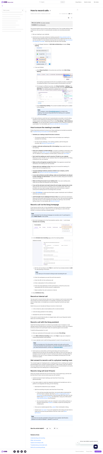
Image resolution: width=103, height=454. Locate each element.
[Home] (2, 5)
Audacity (50, 402)
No (56, 428)
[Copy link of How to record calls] (50, 11)
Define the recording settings (38, 447)
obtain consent (46, 152)
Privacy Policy (89, 451)
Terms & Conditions (79, 451)
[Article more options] (72, 18)
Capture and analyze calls (37, 442)
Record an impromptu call (48, 143)
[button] (52, 2)
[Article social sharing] (68, 18)
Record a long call (55, 201)
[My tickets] (96, 2)
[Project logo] (8, 2)
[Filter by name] (13, 10)
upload (54, 407)
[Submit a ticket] (87, 2)
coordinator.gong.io (55, 111)
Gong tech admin (58, 347)
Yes (49, 428)
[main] (51, 228)
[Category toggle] (26, 11)
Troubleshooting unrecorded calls (41, 131)
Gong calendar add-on (65, 37)
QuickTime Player (47, 396)
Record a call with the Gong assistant (59, 124)
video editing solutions (42, 398)
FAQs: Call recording (36, 440)
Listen (70, 13)
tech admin (66, 153)
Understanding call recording (38, 438)
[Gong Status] (78, 2)
